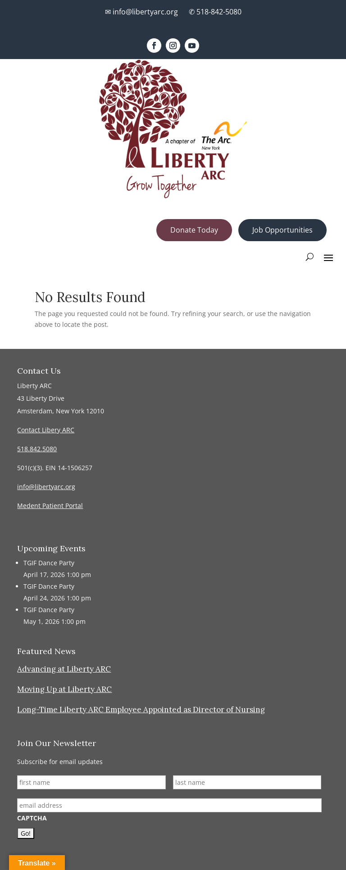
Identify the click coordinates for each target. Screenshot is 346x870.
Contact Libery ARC (45, 430)
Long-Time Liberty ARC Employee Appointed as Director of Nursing (141, 709)
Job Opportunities (282, 230)
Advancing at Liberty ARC (64, 669)
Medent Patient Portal (50, 505)
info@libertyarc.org (46, 486)
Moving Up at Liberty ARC (64, 689)
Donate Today (194, 230)
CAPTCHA (32, 818)
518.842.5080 (37, 448)
